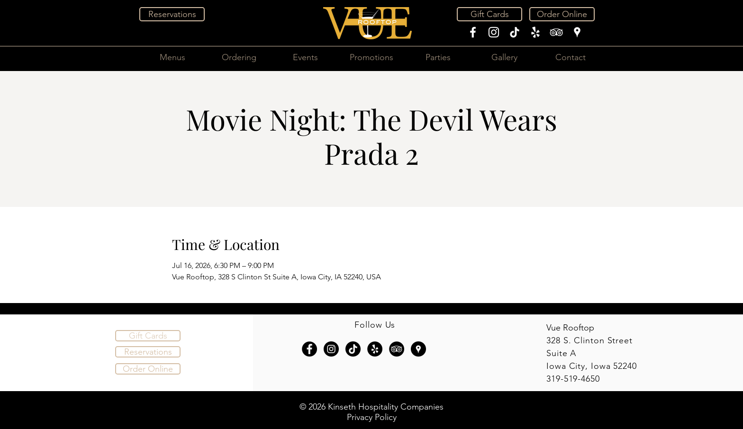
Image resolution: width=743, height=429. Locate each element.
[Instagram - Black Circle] (331, 349)
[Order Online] (562, 14)
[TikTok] (514, 32)
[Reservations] (172, 14)
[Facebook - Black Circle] (309, 349)
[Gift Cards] (489, 14)
